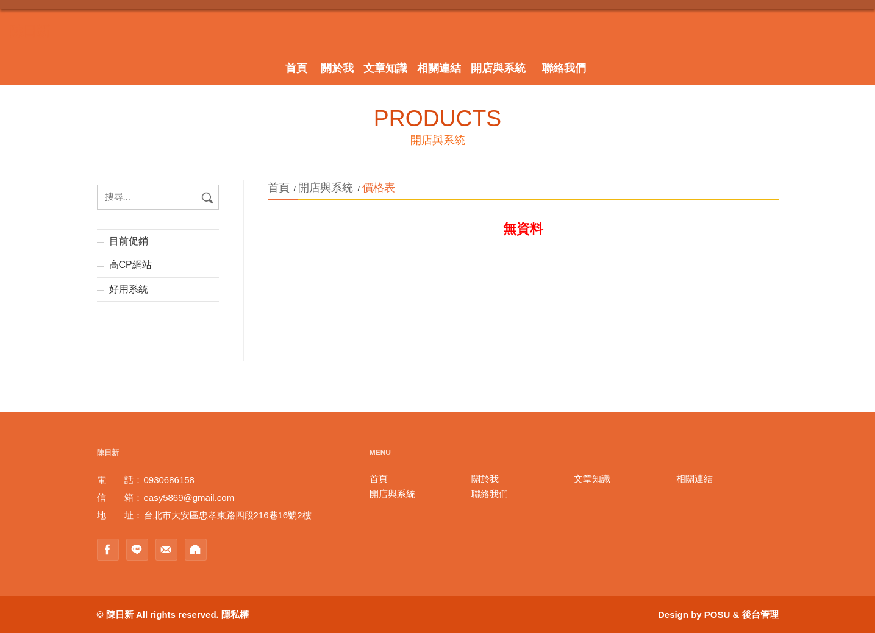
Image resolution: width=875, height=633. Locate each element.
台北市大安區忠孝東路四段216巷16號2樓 (228, 515)
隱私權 (235, 614)
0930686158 (169, 480)
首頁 (280, 188)
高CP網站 (130, 265)
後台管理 (760, 614)
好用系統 (128, 289)
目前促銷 (128, 241)
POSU (717, 614)
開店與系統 (325, 188)
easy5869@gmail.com (189, 497)
